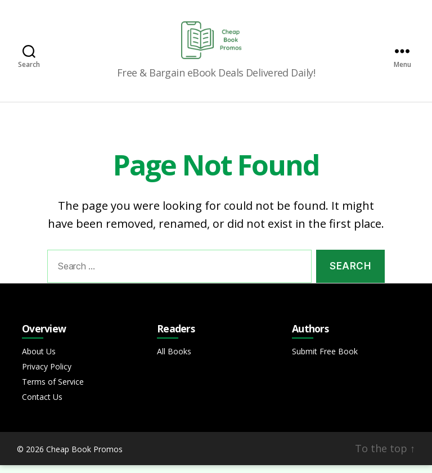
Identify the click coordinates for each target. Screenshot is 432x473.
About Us (39, 359)
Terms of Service (53, 389)
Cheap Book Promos (84, 457)
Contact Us (42, 404)
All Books (174, 359)
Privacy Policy (46, 374)
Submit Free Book (325, 359)
